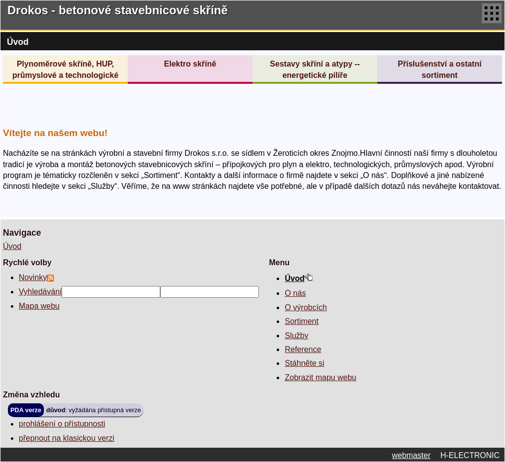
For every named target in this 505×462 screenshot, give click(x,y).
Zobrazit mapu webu (320, 377)
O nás (295, 293)
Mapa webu (39, 306)
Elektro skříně (190, 64)
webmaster (411, 455)
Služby (296, 335)
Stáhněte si (304, 363)
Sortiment (301, 321)
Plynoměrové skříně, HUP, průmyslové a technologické (65, 69)
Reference (303, 349)
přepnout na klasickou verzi (66, 438)
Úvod (12, 246)
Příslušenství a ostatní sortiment (440, 69)
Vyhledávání (40, 291)
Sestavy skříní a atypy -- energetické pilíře (315, 69)
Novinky (33, 277)
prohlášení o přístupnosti (62, 424)
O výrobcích (305, 307)
